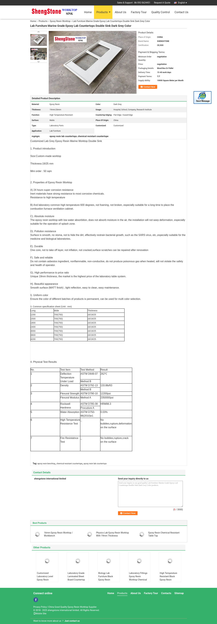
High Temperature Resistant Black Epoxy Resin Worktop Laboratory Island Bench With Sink (169, 581)
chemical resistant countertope (69, 464)
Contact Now (149, 87)
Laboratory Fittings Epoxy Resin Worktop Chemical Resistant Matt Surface (138, 580)
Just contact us (72, 621)
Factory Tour (139, 12)
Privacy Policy (40, 607)
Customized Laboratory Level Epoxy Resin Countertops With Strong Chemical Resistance (45, 581)
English (182, 2)
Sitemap (179, 593)
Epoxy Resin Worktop (60, 21)
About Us (120, 12)
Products (102, 12)
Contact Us (181, 12)
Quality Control (160, 12)
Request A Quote (162, 2)
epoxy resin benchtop (46, 464)
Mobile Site (40, 613)
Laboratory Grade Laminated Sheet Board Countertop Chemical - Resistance (76, 580)
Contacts (166, 593)
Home (88, 12)
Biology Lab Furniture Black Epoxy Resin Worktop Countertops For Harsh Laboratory (106, 581)
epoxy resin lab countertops (95, 464)
